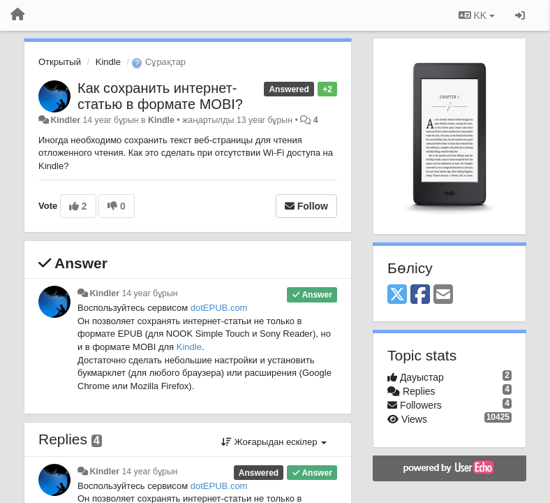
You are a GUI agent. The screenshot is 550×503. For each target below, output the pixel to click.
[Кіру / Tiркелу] (520, 15)
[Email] (443, 295)
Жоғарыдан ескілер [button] (274, 442)
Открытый (59, 62)
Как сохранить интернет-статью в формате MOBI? (160, 96)
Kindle (108, 62)
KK (477, 15)
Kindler (65, 120)
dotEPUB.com (219, 307)
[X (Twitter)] (397, 295)
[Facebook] (420, 295)
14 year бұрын (149, 293)
